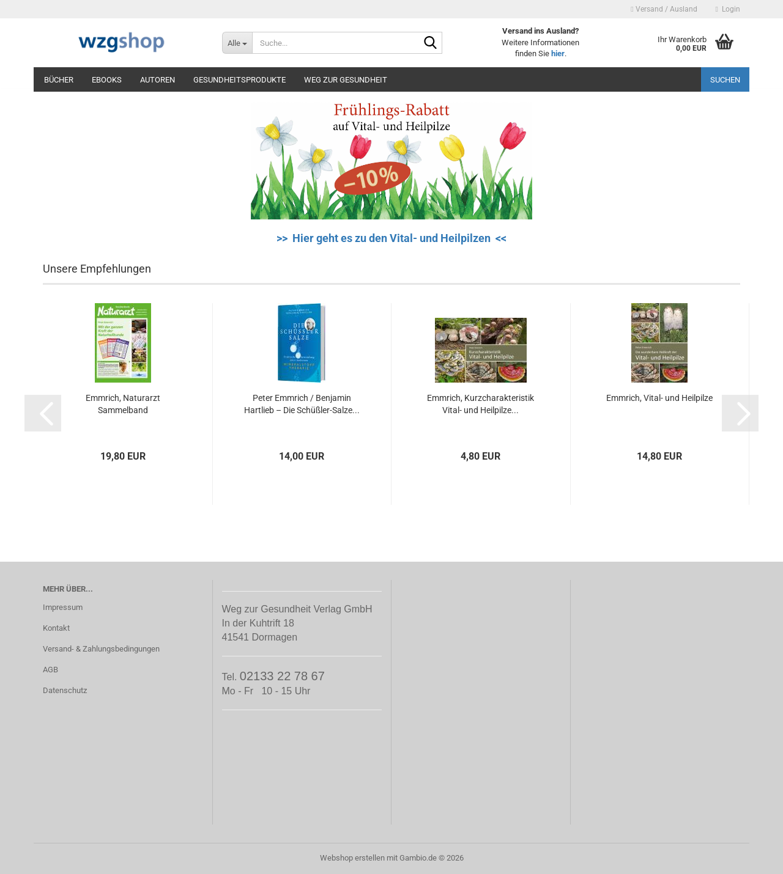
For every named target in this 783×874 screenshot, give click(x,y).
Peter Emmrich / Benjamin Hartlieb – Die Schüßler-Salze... (302, 404)
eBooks (107, 79)
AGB (50, 669)
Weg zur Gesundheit (345, 79)
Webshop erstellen (352, 857)
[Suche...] (237, 43)
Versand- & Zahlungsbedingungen (101, 648)
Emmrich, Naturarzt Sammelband (123, 404)
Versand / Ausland (664, 9)
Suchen (725, 79)
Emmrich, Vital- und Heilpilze (659, 398)
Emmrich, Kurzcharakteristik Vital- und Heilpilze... (480, 404)
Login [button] (728, 9)
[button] (42, 413)
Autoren (157, 79)
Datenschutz (65, 690)
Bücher (58, 79)
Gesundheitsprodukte (239, 79)
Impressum (63, 607)
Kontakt (56, 628)
